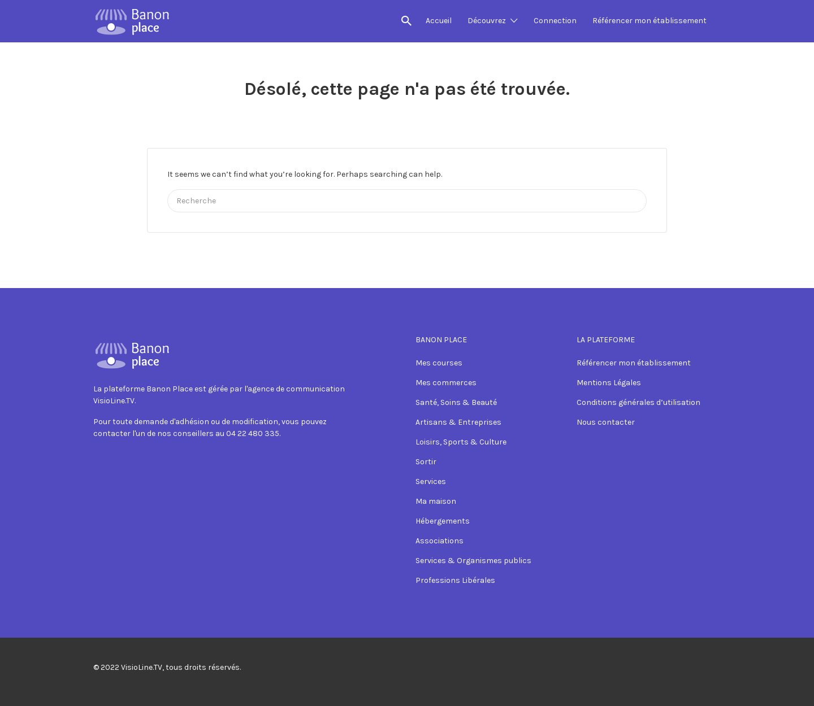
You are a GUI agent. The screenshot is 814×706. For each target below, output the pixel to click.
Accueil (439, 20)
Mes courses (438, 363)
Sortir (425, 462)
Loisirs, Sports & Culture (460, 442)
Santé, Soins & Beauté (456, 402)
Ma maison (435, 501)
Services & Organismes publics (473, 560)
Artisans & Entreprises (458, 422)
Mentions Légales (609, 382)
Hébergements (442, 521)
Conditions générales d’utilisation (638, 402)
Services (430, 481)
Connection (555, 20)
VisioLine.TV (141, 667)
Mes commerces (446, 382)
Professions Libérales (455, 580)
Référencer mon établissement (649, 20)
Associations (439, 541)
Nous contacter (606, 422)
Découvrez (486, 20)
